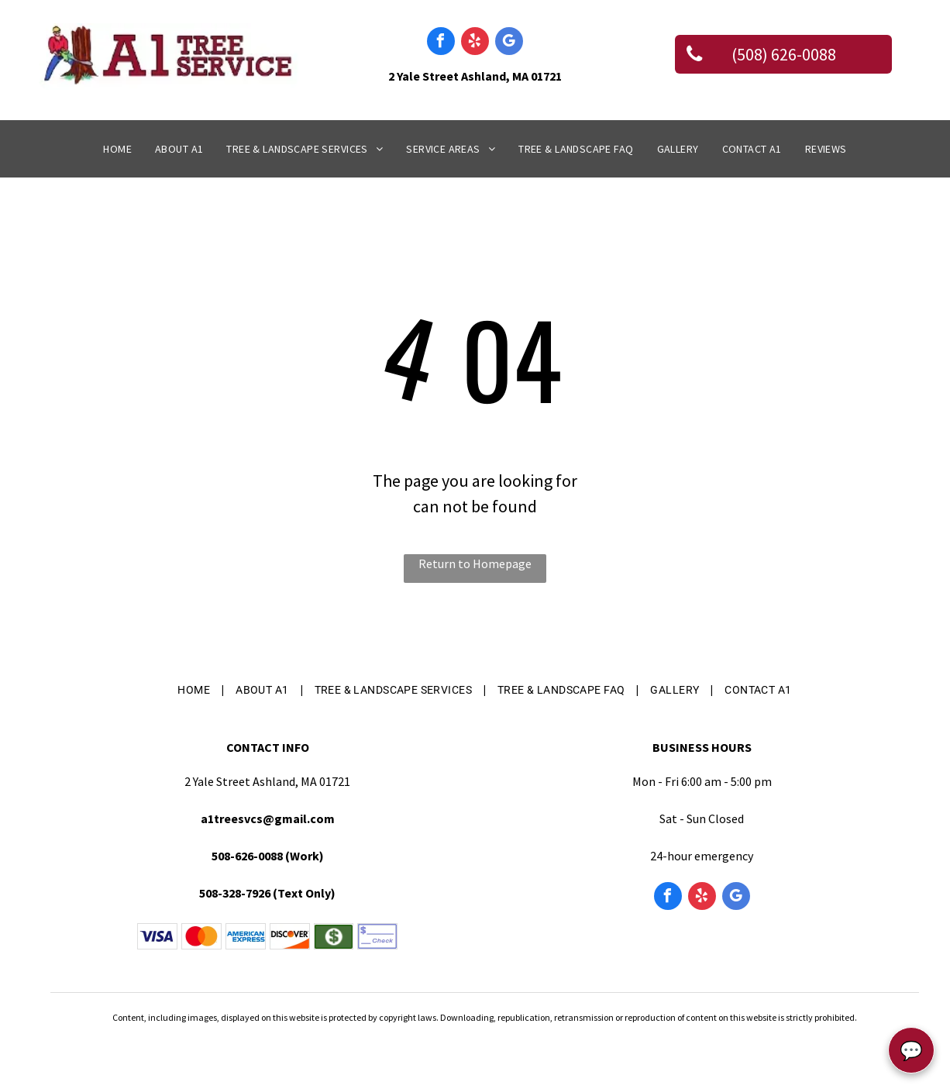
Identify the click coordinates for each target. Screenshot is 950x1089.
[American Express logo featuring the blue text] (245, 936)
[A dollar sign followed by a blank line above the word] (377, 936)
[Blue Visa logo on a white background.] (157, 936)
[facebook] (441, 43)
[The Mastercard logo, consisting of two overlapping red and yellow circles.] (201, 936)
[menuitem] (117, 149)
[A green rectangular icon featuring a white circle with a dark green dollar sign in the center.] (334, 936)
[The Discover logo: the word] (290, 936)
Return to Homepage (475, 563)
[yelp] (475, 43)
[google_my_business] (509, 43)
